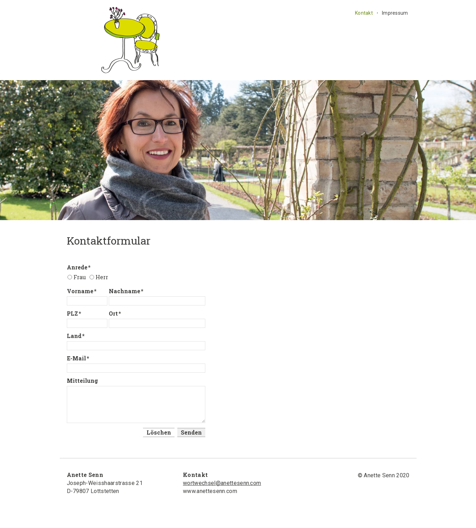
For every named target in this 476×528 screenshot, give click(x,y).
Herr (101, 277)
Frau (79, 277)
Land (76, 335)
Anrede (79, 267)
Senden (191, 432)
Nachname (126, 291)
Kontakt (364, 13)
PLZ (74, 313)
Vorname (82, 291)
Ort (115, 313)
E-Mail (78, 358)
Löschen (159, 432)
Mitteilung (82, 380)
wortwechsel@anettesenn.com (222, 483)
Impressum (395, 13)
